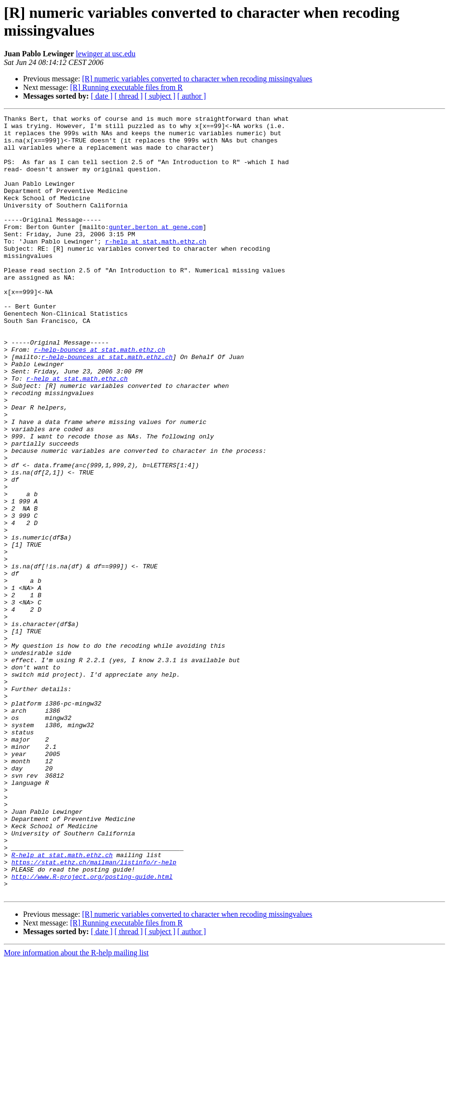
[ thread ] (128, 96)
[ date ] (101, 96)
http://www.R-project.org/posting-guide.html (92, 1029)
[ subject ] (160, 96)
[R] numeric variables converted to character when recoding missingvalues (197, 79)
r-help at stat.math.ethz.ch (156, 267)
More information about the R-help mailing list (76, 1108)
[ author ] (191, 96)
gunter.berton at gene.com (155, 249)
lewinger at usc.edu (106, 54)
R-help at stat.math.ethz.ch (62, 1003)
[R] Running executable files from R (126, 87)
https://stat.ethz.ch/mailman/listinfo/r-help (94, 1012)
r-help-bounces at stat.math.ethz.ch (99, 397)
